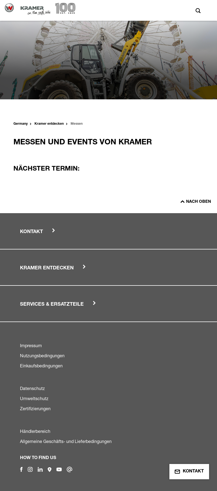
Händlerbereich (35, 431)
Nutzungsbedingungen (42, 355)
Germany (20, 124)
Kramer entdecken (49, 124)
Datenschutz (32, 388)
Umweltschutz (34, 398)
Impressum (31, 345)
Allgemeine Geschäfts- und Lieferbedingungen (66, 441)
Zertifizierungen (35, 408)
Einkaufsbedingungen (41, 365)
